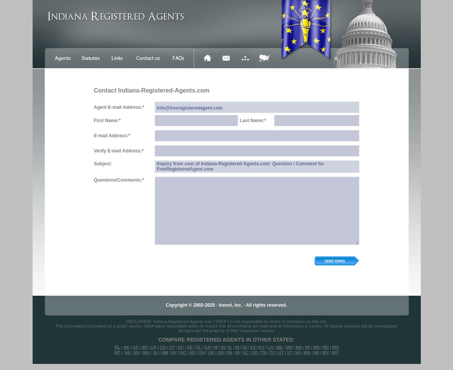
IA (245, 347)
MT (117, 352)
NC (183, 352)
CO (163, 347)
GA (207, 347)
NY (174, 352)
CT (172, 347)
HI (216, 347)
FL (198, 347)
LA (270, 347)
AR (144, 347)
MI (307, 347)
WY (335, 352)
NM (164, 352)
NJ (155, 352)
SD (254, 352)
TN (263, 352)
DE (190, 347)
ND (193, 352)
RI (237, 352)
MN (316, 347)
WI (316, 352)
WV (325, 352)
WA (307, 352)
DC (181, 347)
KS (252, 347)
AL (117, 347)
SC (246, 352)
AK (126, 347)
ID (223, 347)
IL (230, 347)
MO (335, 347)
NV (137, 352)
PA (229, 352)
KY (262, 347)
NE (127, 352)
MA (299, 347)
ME (280, 347)
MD (289, 347)
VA (298, 352)
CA (153, 347)
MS (326, 347)
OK (211, 352)
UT (281, 352)
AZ (135, 347)
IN (237, 347)
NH (146, 352)
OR (221, 352)
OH (202, 352)
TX (272, 352)
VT (289, 352)
